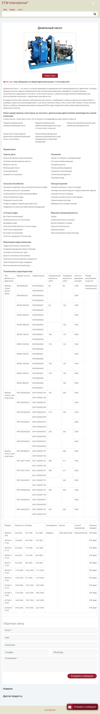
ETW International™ (15, 3)
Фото (20, 10)
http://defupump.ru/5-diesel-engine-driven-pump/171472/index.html (41, 82)
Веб (5, 10)
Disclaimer (50, 710)
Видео (12, 10)
